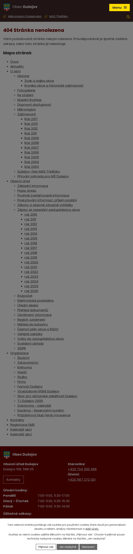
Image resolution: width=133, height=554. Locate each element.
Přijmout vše (46, 547)
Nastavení (88, 547)
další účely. (92, 529)
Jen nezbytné (68, 547)
